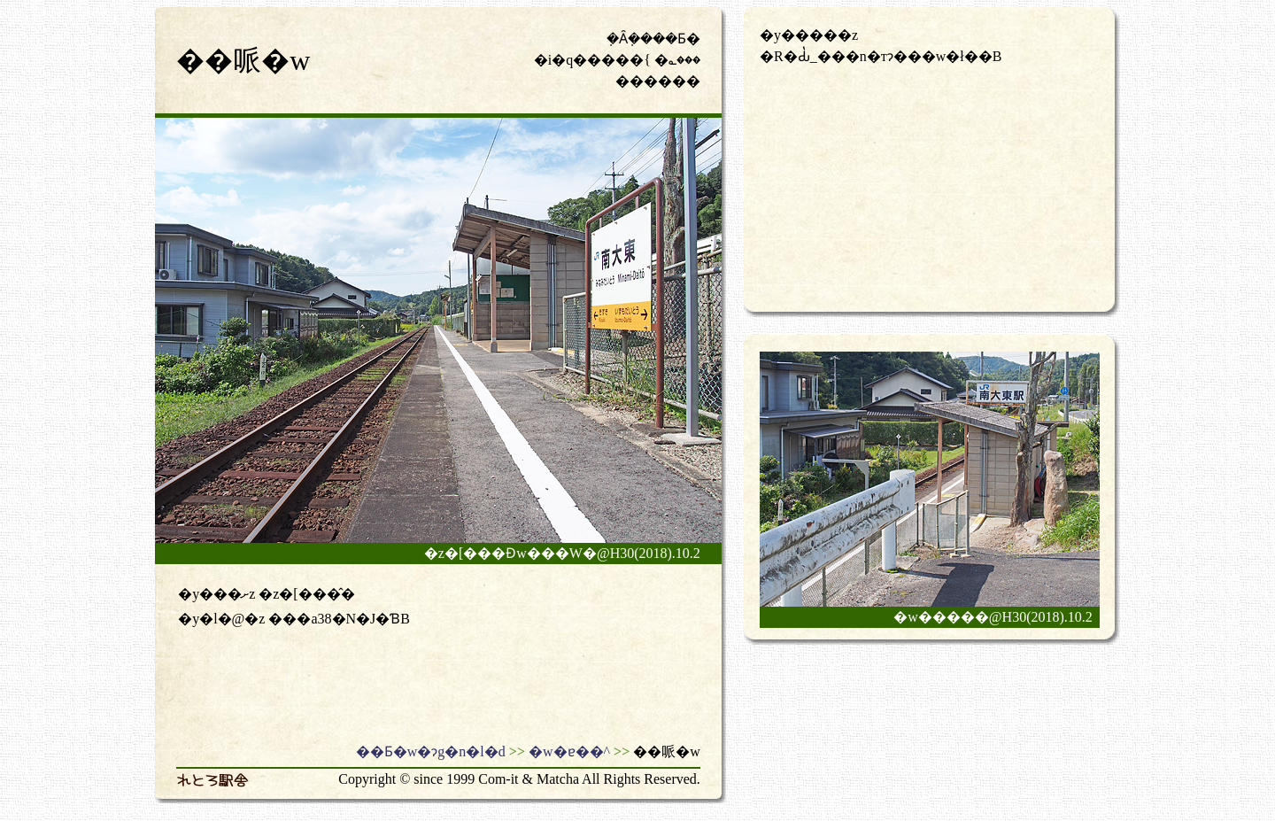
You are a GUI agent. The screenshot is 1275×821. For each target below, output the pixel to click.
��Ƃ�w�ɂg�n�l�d (431, 751)
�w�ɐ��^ (569, 751)
